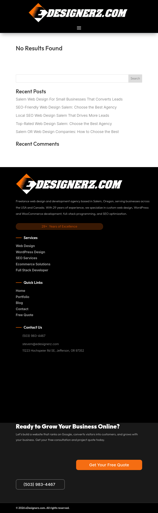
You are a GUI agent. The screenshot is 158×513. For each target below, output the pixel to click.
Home (20, 290)
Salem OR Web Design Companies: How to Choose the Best (67, 131)
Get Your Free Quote (109, 464)
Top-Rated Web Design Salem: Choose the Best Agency (64, 123)
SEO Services (26, 257)
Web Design (25, 245)
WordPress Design (30, 252)
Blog (19, 302)
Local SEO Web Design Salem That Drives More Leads (62, 115)
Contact (22, 308)
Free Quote (24, 314)
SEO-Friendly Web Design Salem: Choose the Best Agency (66, 107)
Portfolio (22, 296)
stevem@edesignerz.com (40, 344)
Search (135, 78)
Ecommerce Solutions (33, 264)
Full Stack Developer (32, 270)
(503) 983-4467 (33, 336)
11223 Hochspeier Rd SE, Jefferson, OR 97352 (53, 350)
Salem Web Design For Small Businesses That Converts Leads (69, 99)
